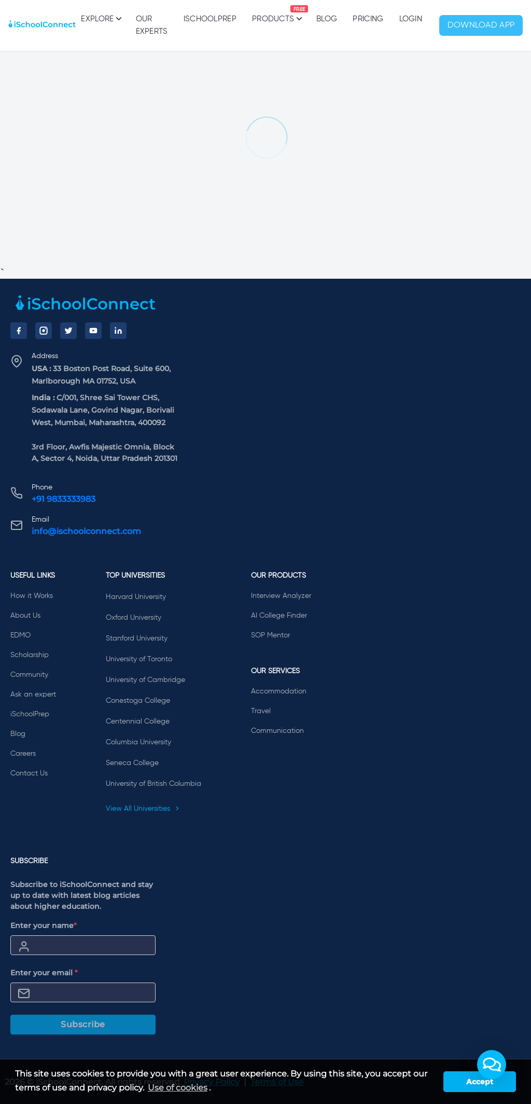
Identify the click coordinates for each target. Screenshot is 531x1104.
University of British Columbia (153, 783)
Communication (277, 730)
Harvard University (136, 597)
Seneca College (132, 763)
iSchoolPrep (210, 19)
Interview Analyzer (281, 595)
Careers (23, 753)
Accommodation (278, 691)
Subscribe (83, 1024)
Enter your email (44, 972)
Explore (100, 19)
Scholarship (29, 655)
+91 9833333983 (63, 499)
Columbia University (138, 742)
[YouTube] (93, 330)
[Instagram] (43, 330)
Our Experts (152, 25)
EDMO (20, 635)
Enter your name (43, 925)
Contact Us (29, 773)
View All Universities (142, 808)
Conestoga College (138, 700)
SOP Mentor (270, 635)
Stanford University (136, 638)
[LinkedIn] (118, 330)
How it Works (31, 595)
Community (29, 674)
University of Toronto (139, 659)
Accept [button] (479, 1081)
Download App (481, 25)
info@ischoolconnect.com (86, 531)
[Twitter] (68, 330)
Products (273, 14)
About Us (25, 615)
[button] (491, 1064)
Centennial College (138, 721)
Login (411, 19)
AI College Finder (279, 615)
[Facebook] (18, 330)
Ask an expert (33, 694)
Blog (326, 19)
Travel (261, 711)
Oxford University (133, 617)
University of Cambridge (145, 680)
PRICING (368, 19)
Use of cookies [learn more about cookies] (177, 1088)
